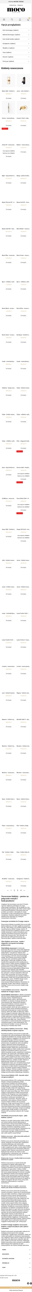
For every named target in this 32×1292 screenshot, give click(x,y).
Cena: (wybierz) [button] (7, 52)
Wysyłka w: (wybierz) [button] (8, 48)
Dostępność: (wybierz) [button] (9, 43)
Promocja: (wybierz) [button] (8, 61)
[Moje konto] (20, 19)
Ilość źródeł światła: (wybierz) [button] (11, 39)
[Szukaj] (12, 19)
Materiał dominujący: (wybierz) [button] (11, 34)
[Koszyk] (28, 19)
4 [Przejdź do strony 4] (20, 890)
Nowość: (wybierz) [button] (8, 57)
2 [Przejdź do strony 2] (14, 890)
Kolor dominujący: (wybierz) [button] (10, 30)
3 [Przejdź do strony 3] (17, 890)
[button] (4, 19)
